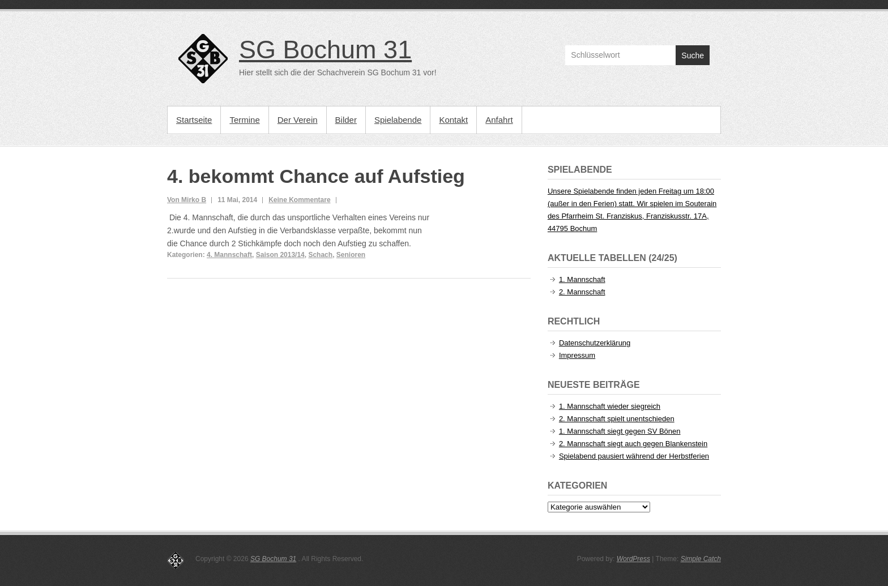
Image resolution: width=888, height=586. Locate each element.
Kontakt (453, 120)
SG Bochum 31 (325, 49)
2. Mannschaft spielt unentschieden (616, 418)
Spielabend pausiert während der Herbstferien (634, 456)
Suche (692, 55)
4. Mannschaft (229, 255)
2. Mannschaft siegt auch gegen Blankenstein (633, 443)
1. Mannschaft (582, 279)
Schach (320, 255)
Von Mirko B (186, 200)
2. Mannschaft (582, 292)
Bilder (346, 120)
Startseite (194, 120)
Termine (244, 120)
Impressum (577, 355)
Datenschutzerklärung (594, 343)
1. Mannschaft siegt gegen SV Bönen (620, 431)
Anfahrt (499, 120)
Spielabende (397, 120)
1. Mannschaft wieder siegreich (609, 406)
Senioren (350, 255)
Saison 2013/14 (280, 255)
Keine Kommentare (299, 200)
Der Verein (298, 120)
